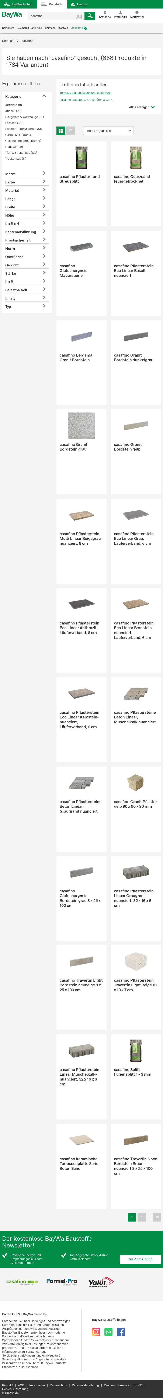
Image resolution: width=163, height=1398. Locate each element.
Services (50, 28)
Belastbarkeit (16, 290)
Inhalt (10, 298)
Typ (8, 306)
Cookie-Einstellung (15, 1389)
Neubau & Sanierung (29, 28)
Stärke (10, 273)
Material (12, 190)
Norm (10, 248)
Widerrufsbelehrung (85, 1385)
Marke (10, 174)
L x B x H (12, 224)
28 (157, 1217)
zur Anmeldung (140, 1259)
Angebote (77, 28)
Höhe (9, 215)
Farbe (10, 182)
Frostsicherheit (18, 240)
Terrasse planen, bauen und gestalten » (86, 93)
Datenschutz (58, 1385)
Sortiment (8, 28)
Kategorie (13, 96)
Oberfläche (14, 257)
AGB (21, 1385)
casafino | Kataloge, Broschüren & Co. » (86, 100)
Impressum (37, 1385)
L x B (9, 282)
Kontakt (63, 28)
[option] (22, 1282)
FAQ (139, 1385)
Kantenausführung (20, 232)
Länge (10, 199)
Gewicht (12, 265)
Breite (10, 207)
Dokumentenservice (118, 1385)
